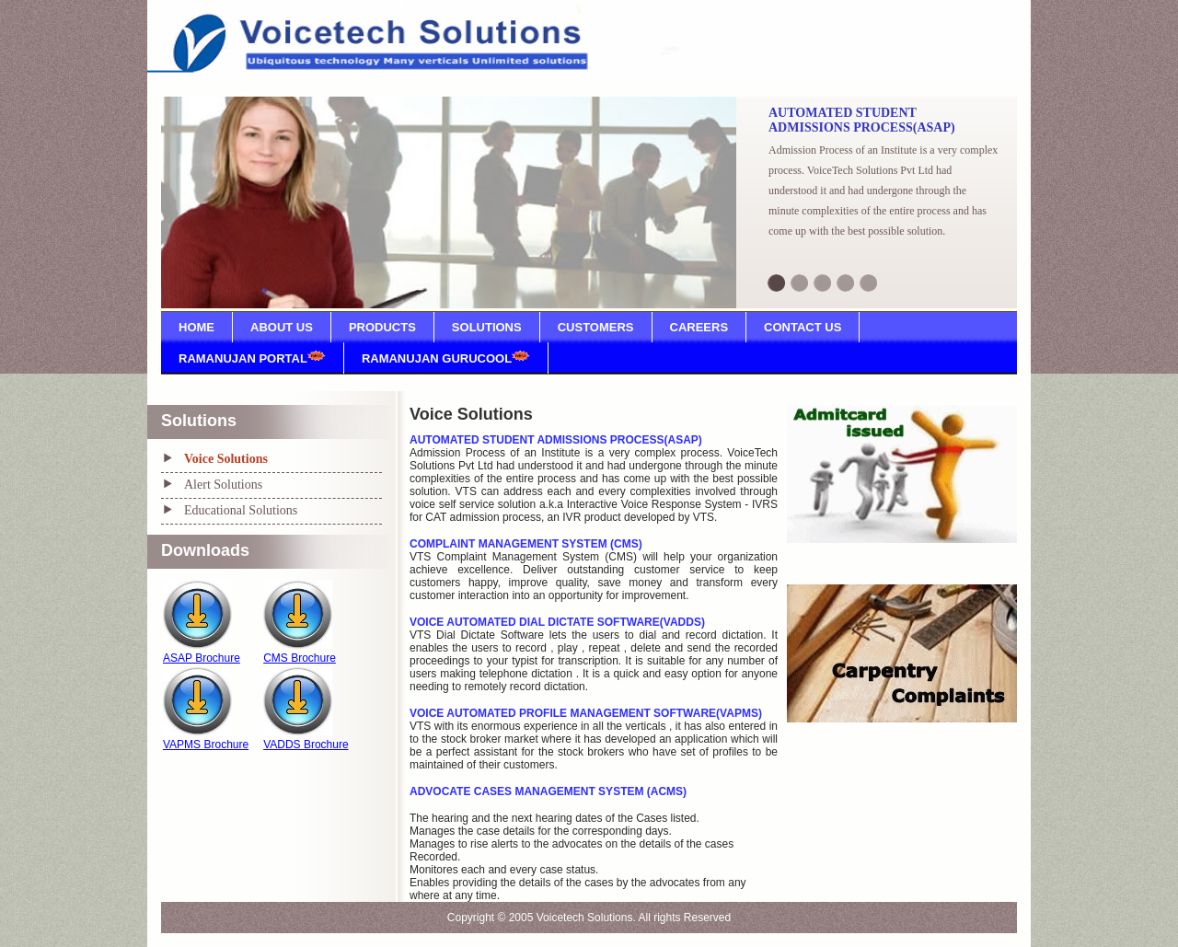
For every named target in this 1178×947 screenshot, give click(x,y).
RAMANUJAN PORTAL (252, 358)
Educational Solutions (240, 510)
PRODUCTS (382, 327)
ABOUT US (281, 327)
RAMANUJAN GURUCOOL (446, 358)
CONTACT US (802, 327)
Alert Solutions (223, 484)
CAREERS (699, 327)
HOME (196, 327)
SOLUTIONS (487, 327)
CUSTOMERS (596, 327)
